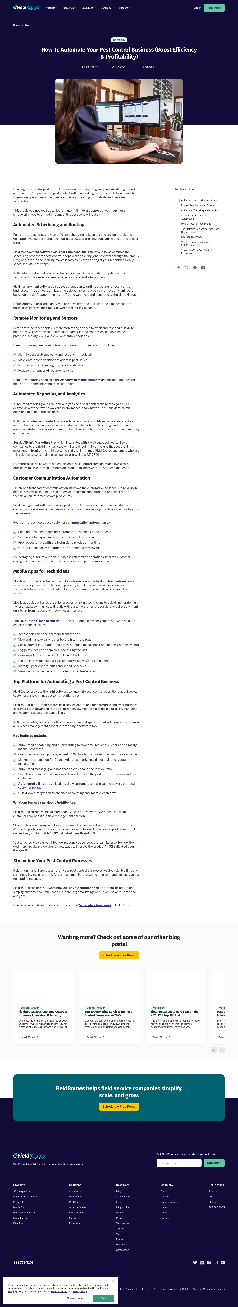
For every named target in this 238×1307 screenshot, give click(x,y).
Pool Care (74, 1202)
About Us (166, 1191)
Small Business (77, 1212)
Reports (120, 1218)
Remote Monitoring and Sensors (198, 205)
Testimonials (122, 1223)
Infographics (122, 1207)
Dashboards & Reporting (26, 1196)
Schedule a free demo (119, 955)
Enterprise (74, 1223)
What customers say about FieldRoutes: (195, 244)
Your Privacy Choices (164, 1289)
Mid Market (75, 1218)
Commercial (75, 1191)
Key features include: (192, 237)
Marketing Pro (20, 1218)
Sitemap (145, 1289)
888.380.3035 (217, 1207)
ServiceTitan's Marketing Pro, (35, 442)
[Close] (113, 1280)
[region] (60, 1290)
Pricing (164, 1212)
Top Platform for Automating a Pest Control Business (200, 230)
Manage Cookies (75, 1298)
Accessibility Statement (125, 1289)
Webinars (121, 1244)
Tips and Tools (123, 1228)
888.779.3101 (23, 1262)
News (164, 1207)
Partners (165, 1218)
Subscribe (214, 1163)
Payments (18, 1202)
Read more (27, 1037)
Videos (119, 1233)
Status (212, 1202)
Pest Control (75, 1196)
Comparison (122, 1249)
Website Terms (59, 1291)
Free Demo (214, 7)
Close (103, 1298)
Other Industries (77, 1207)
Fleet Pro (18, 1223)
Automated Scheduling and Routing (200, 200)
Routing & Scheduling (24, 1212)
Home (16, 25)
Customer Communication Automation (195, 217)
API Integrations (21, 1191)
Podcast (120, 1212)
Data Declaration (170, 1202)
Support (213, 1191)
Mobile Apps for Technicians (196, 223)
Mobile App (19, 1207)
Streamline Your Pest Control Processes (196, 252)
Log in (197, 7)
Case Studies (123, 1196)
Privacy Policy (80, 1291)
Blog (118, 1191)
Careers (165, 1196)
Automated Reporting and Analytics (200, 210)
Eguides (120, 1202)
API (211, 1196)
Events (119, 1239)
